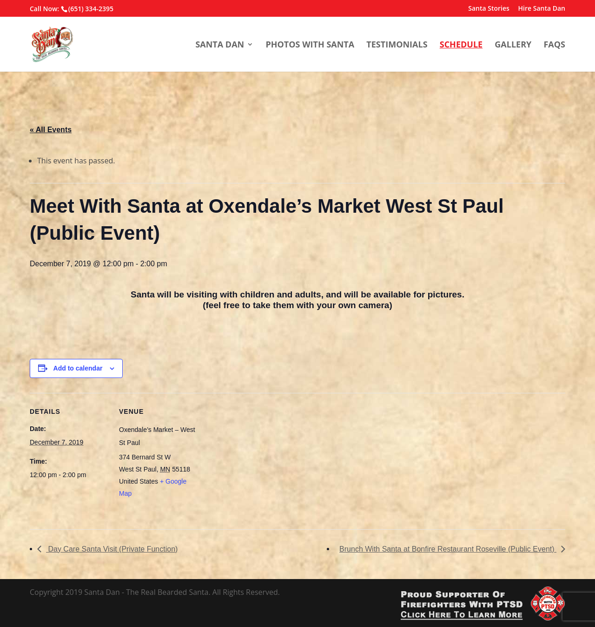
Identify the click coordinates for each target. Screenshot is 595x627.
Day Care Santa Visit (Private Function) (112, 549)
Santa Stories (488, 9)
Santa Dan (219, 45)
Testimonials (396, 45)
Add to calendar (78, 368)
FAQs (554, 45)
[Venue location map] (257, 457)
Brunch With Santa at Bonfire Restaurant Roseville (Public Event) (447, 549)
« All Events (51, 130)
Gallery (513, 45)
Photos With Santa (309, 45)
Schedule (461, 45)
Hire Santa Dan (541, 9)
